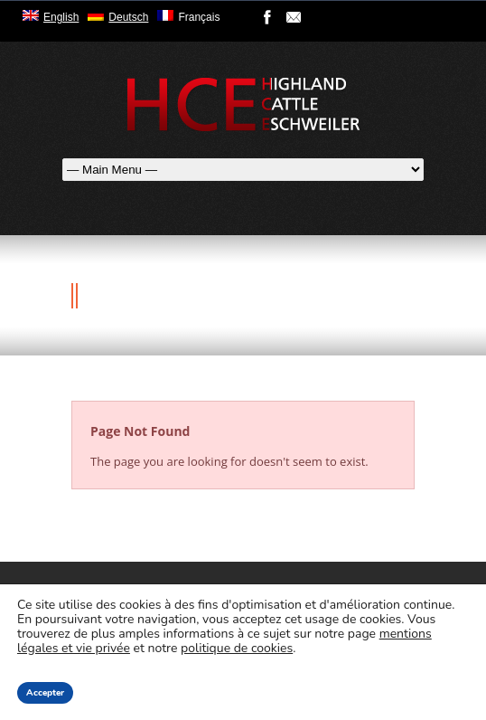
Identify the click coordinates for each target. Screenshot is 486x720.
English (61, 17)
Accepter (45, 693)
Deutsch (128, 17)
